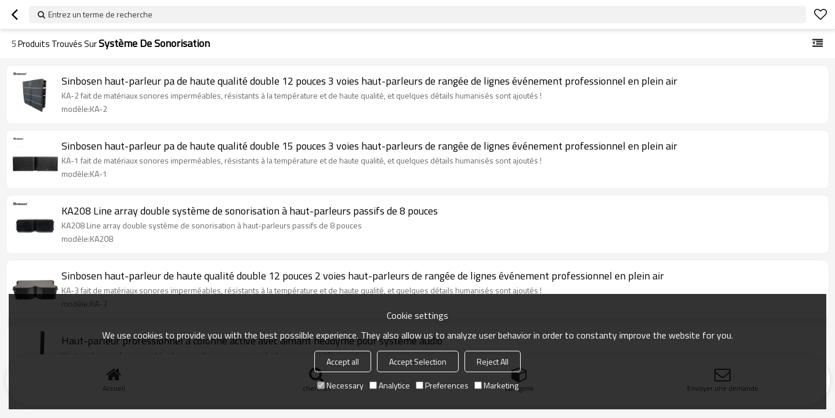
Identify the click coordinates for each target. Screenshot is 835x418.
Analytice (389, 385)
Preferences (442, 385)
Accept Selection (417, 361)
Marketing (496, 385)
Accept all (342, 361)
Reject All (493, 361)
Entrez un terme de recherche (100, 14)
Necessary (340, 385)
